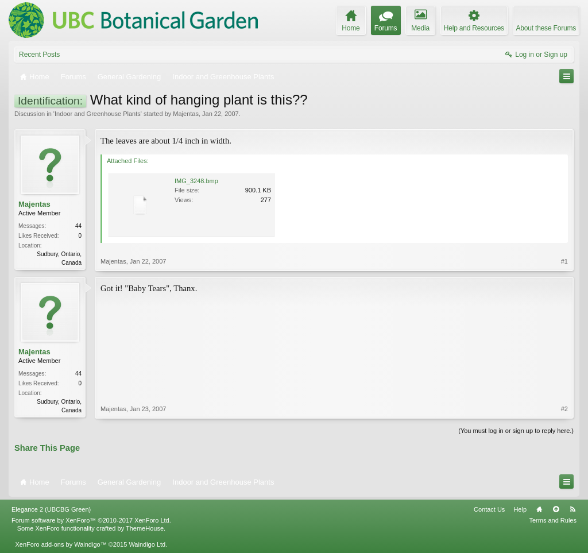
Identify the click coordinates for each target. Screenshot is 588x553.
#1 (564, 261)
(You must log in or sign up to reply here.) (516, 430)
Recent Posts (39, 55)
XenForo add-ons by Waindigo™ (60, 544)
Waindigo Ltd (147, 544)
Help (520, 509)
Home (539, 509)
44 (78, 226)
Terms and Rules (553, 520)
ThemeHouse (145, 528)
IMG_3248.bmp (196, 180)
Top (556, 509)
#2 (564, 408)
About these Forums (546, 28)
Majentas (186, 113)
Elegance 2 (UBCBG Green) (51, 509)
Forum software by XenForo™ (91, 520)
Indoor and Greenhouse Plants (98, 113)
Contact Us (489, 509)
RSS (572, 509)
